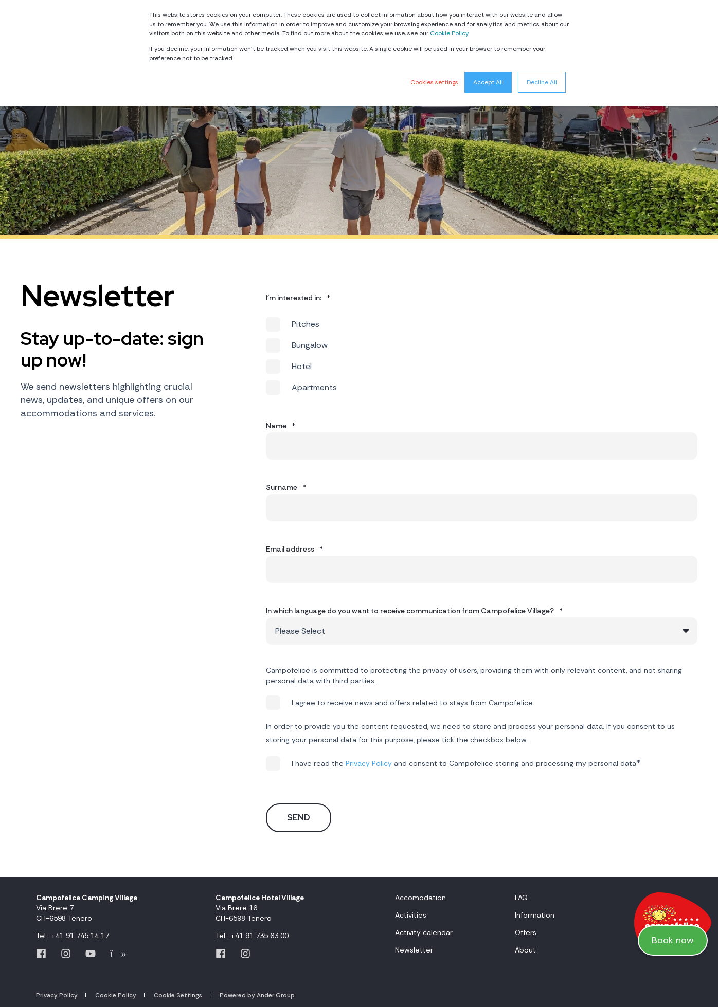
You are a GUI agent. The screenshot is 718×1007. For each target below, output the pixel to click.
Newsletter (414, 950)
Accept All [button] (488, 82)
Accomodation (420, 897)
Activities (410, 915)
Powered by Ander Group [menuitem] (257, 995)
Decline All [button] (542, 82)
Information (534, 915)
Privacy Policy (369, 763)
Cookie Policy (449, 33)
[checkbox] (481, 356)
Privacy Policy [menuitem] (57, 995)
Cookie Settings (178, 995)
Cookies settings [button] (434, 82)
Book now (673, 940)
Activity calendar (424, 932)
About (525, 950)
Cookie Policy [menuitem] (115, 995)
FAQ (521, 897)
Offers (525, 932)
